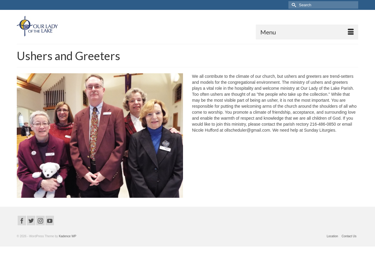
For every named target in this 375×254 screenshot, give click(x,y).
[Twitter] (31, 220)
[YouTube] (50, 220)
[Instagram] (40, 220)
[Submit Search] (292, 5)
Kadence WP (67, 236)
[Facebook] (22, 220)
